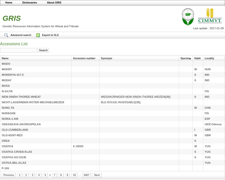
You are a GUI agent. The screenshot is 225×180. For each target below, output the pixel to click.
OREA (6, 140)
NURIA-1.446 (10, 118)
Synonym (106, 58)
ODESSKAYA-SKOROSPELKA (21, 124)
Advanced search (21, 35)
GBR (208, 129)
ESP (207, 118)
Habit (197, 58)
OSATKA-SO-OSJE (14, 157)
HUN (208, 69)
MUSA (6, 85)
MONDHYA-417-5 (13, 74)
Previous (9, 175)
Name (5, 58)
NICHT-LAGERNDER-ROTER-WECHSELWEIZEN (33, 102)
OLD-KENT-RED (12, 135)
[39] (167, 96)
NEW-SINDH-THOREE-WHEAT (21, 96)
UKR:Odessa (213, 124)
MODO (6, 63)
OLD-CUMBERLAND (15, 129)
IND (207, 74)
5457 (86, 175)
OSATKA (7, 146)
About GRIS (54, 2)
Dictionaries (29, 2)
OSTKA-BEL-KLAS (14, 162)
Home (8, 2)
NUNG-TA (8, 107)
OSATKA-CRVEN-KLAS (17, 151)
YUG (208, 146)
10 (74, 175)
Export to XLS (50, 35)
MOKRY (7, 69)
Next (97, 175)
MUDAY (7, 80)
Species (185, 58)
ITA (207, 91)
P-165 (5, 168)
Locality (209, 58)
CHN (208, 107)
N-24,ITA (7, 91)
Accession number (84, 58)
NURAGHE (9, 113)
